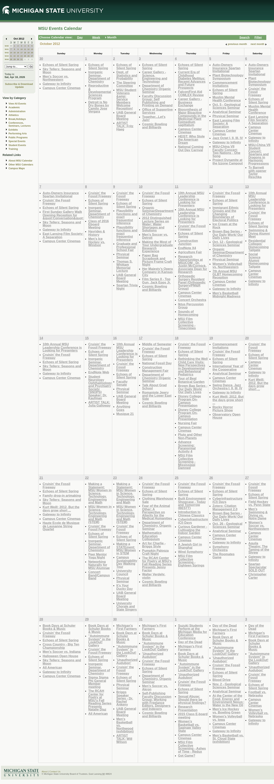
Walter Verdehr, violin (153, 575)
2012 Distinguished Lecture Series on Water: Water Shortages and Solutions (156, 224)
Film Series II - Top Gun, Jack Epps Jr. (156, 280)
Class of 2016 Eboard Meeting (98, 224)
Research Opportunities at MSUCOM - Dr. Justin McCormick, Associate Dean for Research (192, 264)
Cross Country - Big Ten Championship (61, 646)
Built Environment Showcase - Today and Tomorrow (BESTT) (192, 503)
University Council (124, 572)
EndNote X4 (187, 248)
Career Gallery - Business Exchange (190, 102)
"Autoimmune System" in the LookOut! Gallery (99, 640)
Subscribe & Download (19, 84)
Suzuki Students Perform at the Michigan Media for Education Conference (192, 632)
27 (32, 56)
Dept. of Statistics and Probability (126, 75)
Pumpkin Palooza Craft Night (155, 552)
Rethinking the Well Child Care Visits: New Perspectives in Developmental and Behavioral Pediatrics (193, 366)
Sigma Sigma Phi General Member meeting (98, 682)
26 (28, 56)
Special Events (17, 141)
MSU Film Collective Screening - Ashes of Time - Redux (192, 746)
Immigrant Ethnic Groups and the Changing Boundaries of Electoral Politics (226, 214)
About (45, 771)
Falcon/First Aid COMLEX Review (191, 93)
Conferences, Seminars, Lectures (20, 124)
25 (25, 56)
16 (18, 52)
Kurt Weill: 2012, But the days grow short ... (228, 400)
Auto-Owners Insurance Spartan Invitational (226, 68)
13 (32, 49)
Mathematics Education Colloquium (152, 536)
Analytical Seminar (227, 112)
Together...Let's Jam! (154, 118)
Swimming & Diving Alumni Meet (259, 233)
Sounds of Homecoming (188, 313)
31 (21, 59)
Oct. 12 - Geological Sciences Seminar (227, 243)
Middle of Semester (156, 344)
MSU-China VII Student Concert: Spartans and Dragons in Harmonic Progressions (259, 154)
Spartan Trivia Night (127, 286)
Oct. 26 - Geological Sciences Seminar (227, 525)
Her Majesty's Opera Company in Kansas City (157, 272)
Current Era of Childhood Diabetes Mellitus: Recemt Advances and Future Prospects (192, 79)
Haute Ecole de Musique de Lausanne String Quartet (61, 526)
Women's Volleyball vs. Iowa (227, 718)
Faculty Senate (122, 383)
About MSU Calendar (20, 160)
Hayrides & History (96, 233)
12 (28, 49)
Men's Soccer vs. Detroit (155, 236)
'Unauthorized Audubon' (127, 661)
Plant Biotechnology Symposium (228, 76)
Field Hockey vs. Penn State (259, 503)
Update (19, 86)
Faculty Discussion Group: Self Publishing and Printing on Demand (157, 100)
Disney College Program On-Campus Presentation (189, 400)
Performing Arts (18, 133)
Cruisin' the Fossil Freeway (257, 92)
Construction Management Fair (155, 368)
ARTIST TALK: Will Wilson (124, 739)
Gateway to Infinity (57, 83)
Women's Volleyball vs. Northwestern (227, 265)
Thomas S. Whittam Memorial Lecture (124, 266)
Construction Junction (188, 242)
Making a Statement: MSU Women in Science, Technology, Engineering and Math (99, 493)
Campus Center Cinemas (61, 88)
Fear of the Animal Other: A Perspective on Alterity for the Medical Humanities (157, 512)
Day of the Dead (190, 642)
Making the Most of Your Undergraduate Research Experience (157, 246)
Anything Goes (123, 408)
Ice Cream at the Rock (225, 225)
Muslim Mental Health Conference (227, 98)
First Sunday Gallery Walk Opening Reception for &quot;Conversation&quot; (63, 215)
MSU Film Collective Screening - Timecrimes (187, 323)
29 (14, 59)
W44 (7, 59)
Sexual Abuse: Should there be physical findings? (192, 699)
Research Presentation (187, 708)
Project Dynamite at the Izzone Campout (228, 161)
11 (25, 49)
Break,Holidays (17, 119)
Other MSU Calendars (21, 164)
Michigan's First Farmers (126, 627)
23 (18, 56)
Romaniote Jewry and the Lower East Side (156, 396)
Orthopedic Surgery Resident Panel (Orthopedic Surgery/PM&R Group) (192, 282)
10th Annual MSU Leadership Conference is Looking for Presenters (191, 199)
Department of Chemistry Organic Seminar (156, 89)
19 (28, 52)
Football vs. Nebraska (257, 693)
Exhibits (13, 129)
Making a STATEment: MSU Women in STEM (126, 548)
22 (14, 56)
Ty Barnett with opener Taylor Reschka (257, 172)
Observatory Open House (226, 416)
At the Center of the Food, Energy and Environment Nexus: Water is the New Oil (228, 700)
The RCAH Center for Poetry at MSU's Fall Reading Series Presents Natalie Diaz (99, 700)
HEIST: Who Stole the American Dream (191, 139)
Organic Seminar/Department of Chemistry (157, 211)
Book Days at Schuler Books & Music (59, 627)
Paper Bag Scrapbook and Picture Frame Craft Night (157, 260)
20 (32, 52)
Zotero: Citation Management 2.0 (225, 507)
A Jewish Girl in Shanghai (190, 546)
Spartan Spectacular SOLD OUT (257, 567)
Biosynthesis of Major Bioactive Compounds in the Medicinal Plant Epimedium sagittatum (192, 117)
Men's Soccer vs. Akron (155, 687)
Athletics (14, 115)
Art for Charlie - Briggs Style (154, 544)
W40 (7, 46)
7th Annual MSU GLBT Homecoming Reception (227, 274)
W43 (7, 56)
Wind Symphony (190, 551)
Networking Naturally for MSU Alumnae (99, 565)
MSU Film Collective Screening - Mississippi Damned (186, 462)
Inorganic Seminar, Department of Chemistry (99, 76)
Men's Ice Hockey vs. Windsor (96, 242)
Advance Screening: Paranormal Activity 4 (187, 446)
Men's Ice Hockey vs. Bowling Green (226, 710)
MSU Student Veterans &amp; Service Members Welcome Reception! (126, 99)
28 (11, 59)
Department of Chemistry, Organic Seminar (156, 526)
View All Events (17, 103)
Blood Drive (222, 679)
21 (11, 56)
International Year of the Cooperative (228, 367)
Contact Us (54, 771)
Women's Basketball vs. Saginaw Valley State (189, 726)
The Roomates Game (224, 555)
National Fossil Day (157, 363)
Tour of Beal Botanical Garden (191, 380)
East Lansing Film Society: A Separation (226, 123)
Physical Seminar (226, 116)
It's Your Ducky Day (124, 587)
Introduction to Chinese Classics (191, 513)
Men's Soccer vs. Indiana (62, 651)
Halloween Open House (60, 656)
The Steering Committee (126, 84)
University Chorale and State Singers (126, 606)
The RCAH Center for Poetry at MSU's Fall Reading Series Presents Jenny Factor (157, 564)
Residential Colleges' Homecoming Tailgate (258, 245)
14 (11, 52)
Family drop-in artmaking (62, 495)
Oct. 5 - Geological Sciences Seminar (227, 106)
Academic (14, 107)
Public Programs (18, 137)
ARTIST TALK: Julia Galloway (99, 404)
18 (25, 52)
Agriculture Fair (190, 252)
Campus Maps (17, 168)
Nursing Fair (187, 423)
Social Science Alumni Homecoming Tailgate (258, 260)
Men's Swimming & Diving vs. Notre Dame (258, 513)
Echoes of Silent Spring (61, 64)
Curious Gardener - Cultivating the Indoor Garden (192, 530)
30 (11, 46)
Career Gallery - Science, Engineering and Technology (154, 76)
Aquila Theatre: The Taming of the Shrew (258, 547)
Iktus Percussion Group (191, 305)
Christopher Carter (257, 575)
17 (21, 52)
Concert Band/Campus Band (99, 575)
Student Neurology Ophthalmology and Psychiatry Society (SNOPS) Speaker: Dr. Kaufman (100, 387)
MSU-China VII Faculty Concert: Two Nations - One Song (226, 151)
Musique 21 (125, 414)
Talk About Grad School (154, 386)
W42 (7, 52)
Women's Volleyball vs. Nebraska (258, 713)
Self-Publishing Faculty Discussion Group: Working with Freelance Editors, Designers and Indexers (156, 701)
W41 (7, 49)
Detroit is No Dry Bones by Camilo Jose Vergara (98, 106)
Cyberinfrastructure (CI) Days (193, 520)
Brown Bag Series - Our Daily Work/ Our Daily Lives (228, 234)
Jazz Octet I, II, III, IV (228, 138)
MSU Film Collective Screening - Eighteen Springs (191, 560)
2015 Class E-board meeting (193, 715)
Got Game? (186, 755)
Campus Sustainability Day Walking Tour (126, 562)
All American (52, 667)
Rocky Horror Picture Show (223, 408)
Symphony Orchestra (221, 548)
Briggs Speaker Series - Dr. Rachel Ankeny (124, 698)
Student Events (17, 145)
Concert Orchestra (192, 300)
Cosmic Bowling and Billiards (154, 125)
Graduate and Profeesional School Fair (126, 247)
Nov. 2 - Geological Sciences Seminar (227, 685)
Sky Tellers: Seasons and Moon (62, 70)
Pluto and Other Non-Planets (190, 436)
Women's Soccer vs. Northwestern (258, 526)
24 (21, 56)
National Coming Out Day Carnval (190, 148)
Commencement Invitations (225, 84)
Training (13, 149)
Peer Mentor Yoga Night (97, 555)
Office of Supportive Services (157, 111)
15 (14, 52)
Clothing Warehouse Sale (157, 500)
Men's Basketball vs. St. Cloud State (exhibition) (228, 738)
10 (21, 49)
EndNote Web (98, 372)
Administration (17, 111)
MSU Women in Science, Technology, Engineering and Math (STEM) (99, 514)
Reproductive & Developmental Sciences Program (99, 92)
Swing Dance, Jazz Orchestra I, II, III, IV (227, 386)
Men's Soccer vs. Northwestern (55, 78)
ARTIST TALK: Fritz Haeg (124, 126)
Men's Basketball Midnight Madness (226, 294)
